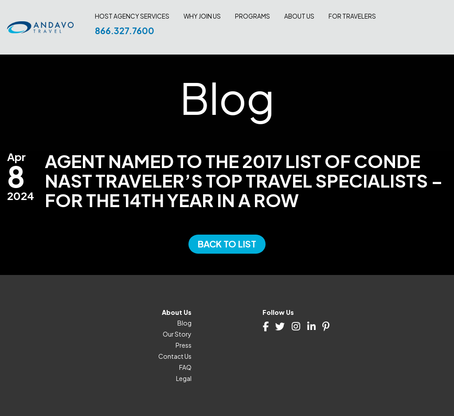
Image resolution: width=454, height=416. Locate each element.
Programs (252, 16)
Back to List (227, 243)
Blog (184, 323)
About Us (299, 16)
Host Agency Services (132, 16)
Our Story (177, 334)
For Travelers (352, 16)
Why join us (202, 16)
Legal (184, 378)
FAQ (185, 367)
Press (184, 345)
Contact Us (175, 356)
